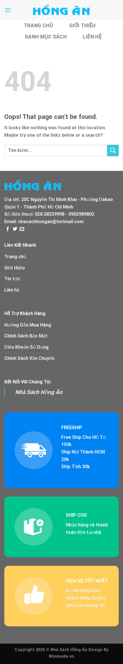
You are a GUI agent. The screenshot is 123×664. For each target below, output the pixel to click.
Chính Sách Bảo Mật (25, 336)
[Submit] (113, 150)
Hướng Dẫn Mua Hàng (27, 325)
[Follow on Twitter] (15, 229)
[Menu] (7, 10)
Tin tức (12, 278)
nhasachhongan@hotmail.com (51, 221)
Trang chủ (38, 25)
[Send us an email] (22, 229)
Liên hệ (92, 37)
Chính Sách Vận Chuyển (29, 358)
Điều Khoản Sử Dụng (26, 347)
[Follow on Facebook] (7, 229)
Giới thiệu (82, 25)
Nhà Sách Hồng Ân (38, 392)
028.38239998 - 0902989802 (64, 214)
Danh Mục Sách (46, 37)
